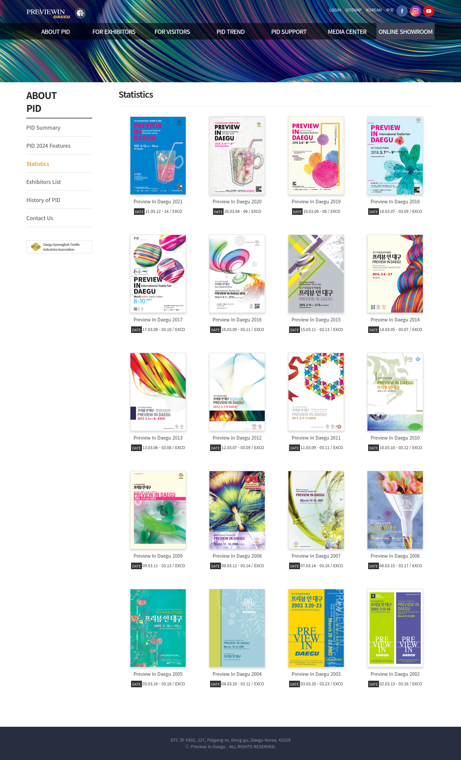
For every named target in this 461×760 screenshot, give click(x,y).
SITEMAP (353, 10)
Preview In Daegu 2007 (315, 555)
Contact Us (39, 218)
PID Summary (43, 127)
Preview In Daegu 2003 (315, 674)
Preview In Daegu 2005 (157, 674)
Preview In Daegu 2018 (395, 201)
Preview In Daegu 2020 (236, 201)
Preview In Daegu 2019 (315, 201)
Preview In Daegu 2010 (395, 437)
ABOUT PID (55, 31)
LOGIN (335, 10)
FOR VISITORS (172, 31)
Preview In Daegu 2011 (315, 437)
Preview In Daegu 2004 (236, 674)
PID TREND (230, 31)
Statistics (37, 163)
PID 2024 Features (48, 145)
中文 (390, 10)
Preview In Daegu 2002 (395, 674)
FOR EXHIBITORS (113, 31)
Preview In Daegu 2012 (236, 437)
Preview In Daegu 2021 (157, 201)
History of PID (43, 200)
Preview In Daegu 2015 (315, 319)
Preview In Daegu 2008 (236, 555)
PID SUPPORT (288, 31)
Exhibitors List (43, 182)
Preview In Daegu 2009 (157, 555)
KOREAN (374, 10)
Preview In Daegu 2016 (236, 319)
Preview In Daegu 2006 (395, 555)
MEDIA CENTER (347, 31)
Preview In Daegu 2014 (395, 319)
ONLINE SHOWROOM (405, 31)
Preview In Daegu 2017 (157, 319)
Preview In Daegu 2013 (157, 437)
